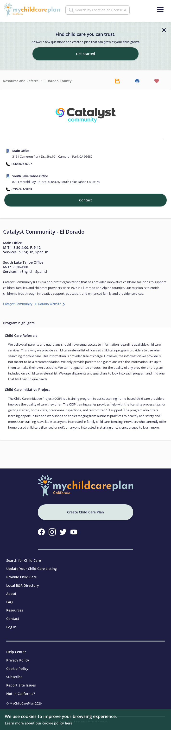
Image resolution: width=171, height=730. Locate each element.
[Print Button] (137, 78)
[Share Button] (117, 78)
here (68, 723)
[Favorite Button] (156, 78)
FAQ (9, 599)
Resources (14, 607)
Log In (11, 624)
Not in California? (20, 690)
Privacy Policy (17, 657)
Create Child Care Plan (85, 509)
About (11, 591)
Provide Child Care (21, 574)
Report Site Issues (21, 682)
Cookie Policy (17, 665)
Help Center (16, 649)
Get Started (85, 51)
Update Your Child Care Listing (31, 566)
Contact (12, 616)
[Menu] (160, 9)
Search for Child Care (23, 557)
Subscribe (14, 674)
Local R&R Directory (22, 582)
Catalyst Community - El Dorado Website (32, 301)
